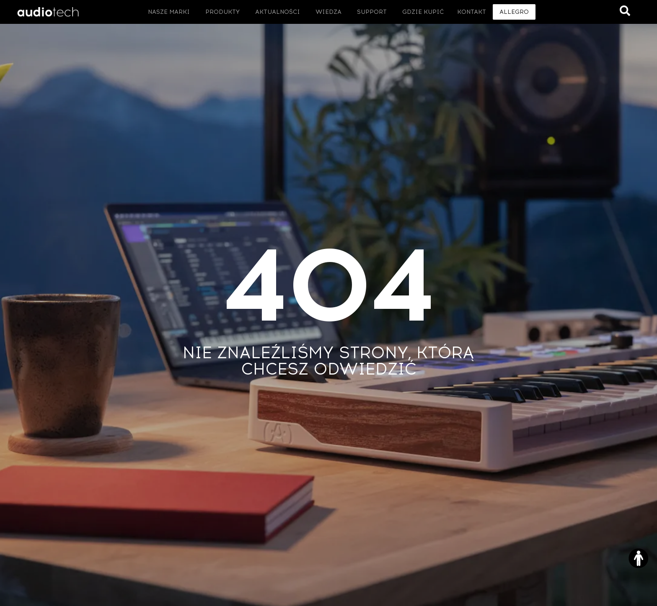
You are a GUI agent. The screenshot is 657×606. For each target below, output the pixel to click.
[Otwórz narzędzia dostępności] (639, 558)
